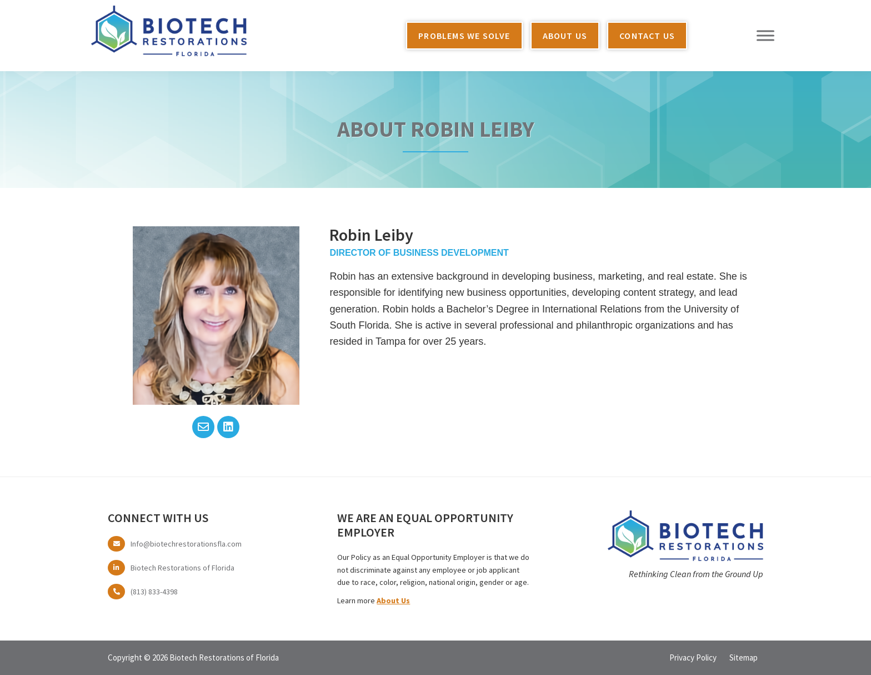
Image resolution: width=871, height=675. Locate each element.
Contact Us (647, 35)
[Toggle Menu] (765, 35)
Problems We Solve (464, 35)
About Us (565, 35)
